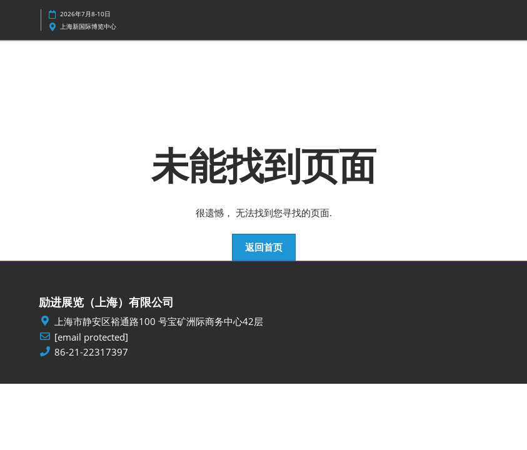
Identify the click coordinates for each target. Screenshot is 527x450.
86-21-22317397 (91, 352)
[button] (264, 247)
